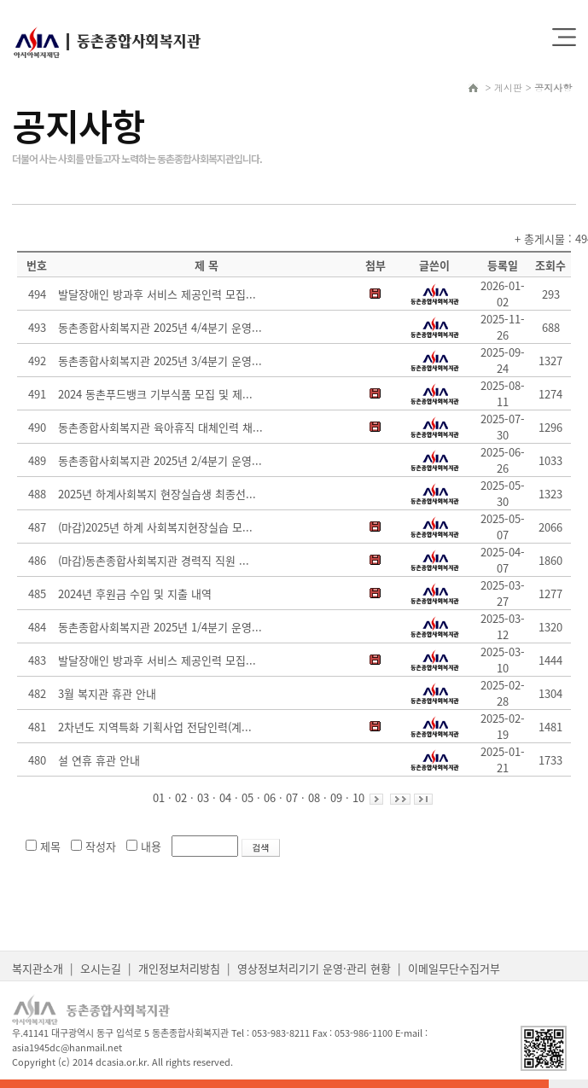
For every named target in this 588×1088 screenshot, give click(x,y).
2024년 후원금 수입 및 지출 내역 (135, 593)
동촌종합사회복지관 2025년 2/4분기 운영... (160, 460)
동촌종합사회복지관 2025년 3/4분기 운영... (160, 360)
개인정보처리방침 (179, 968)
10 (358, 797)
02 (181, 797)
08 (314, 797)
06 (270, 797)
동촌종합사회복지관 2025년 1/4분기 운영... (160, 627)
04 (225, 797)
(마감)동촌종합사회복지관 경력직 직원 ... (153, 560)
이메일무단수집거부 (454, 968)
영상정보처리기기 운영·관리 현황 (314, 968)
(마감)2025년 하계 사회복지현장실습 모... (155, 527)
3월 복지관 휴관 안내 (107, 693)
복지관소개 (37, 968)
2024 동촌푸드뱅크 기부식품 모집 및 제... (155, 394)
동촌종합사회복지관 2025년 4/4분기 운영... (160, 327)
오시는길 (100, 968)
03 (203, 797)
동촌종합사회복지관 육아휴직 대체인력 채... (160, 427)
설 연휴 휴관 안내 (99, 760)
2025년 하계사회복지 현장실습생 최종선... (157, 494)
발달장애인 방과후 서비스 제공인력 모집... (157, 294)
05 (247, 797)
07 (292, 797)
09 (336, 797)
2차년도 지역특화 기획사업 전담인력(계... (155, 727)
